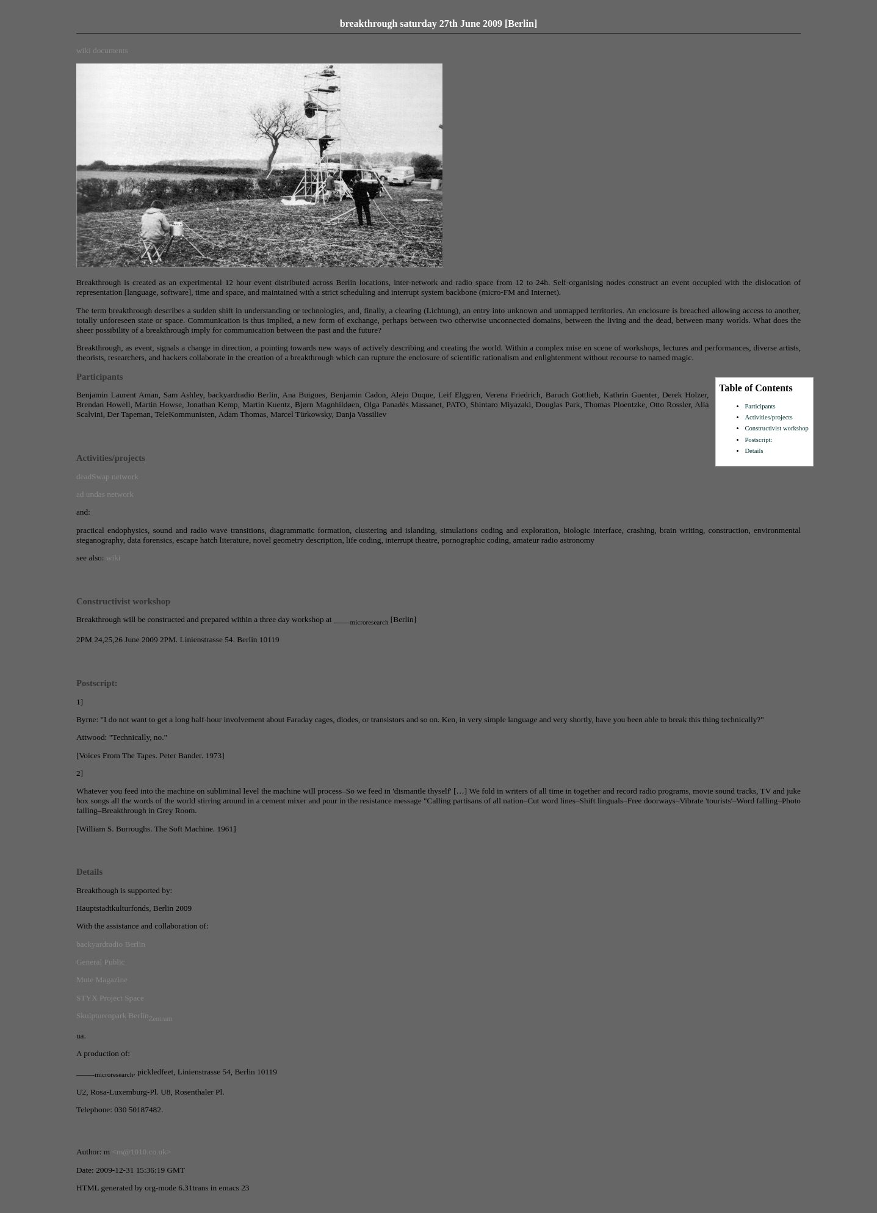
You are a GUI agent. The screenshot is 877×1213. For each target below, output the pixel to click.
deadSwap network (107, 476)
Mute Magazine (102, 979)
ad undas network (105, 494)
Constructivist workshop (777, 428)
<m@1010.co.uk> (141, 1151)
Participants (760, 406)
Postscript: (758, 439)
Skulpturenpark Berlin (124, 1015)
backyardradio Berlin (110, 944)
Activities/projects (768, 417)
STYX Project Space (110, 997)
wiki (83, 50)
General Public (100, 961)
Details (754, 450)
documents (110, 50)
